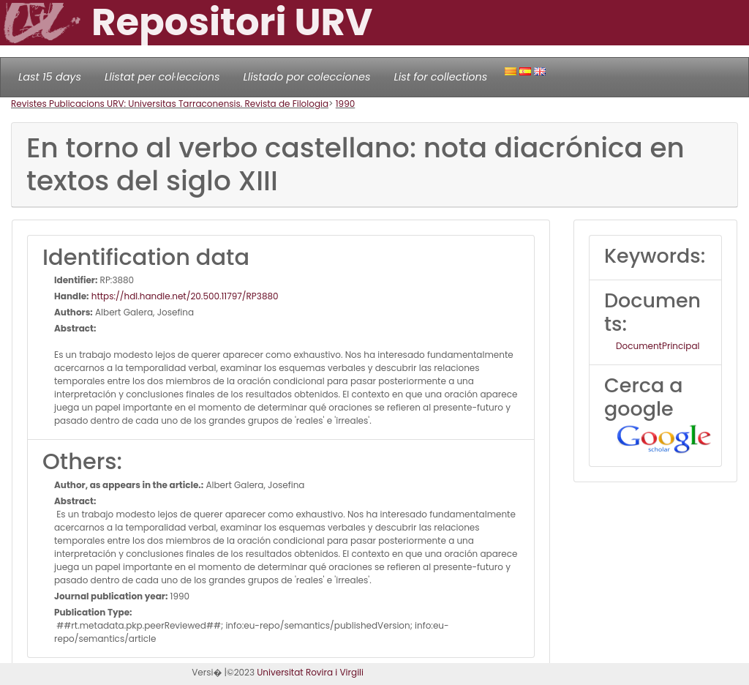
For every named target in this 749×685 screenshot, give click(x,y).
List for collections (440, 77)
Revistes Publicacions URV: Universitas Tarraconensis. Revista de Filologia (169, 103)
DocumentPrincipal (657, 346)
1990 (345, 103)
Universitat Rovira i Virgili (310, 672)
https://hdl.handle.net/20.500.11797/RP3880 (184, 296)
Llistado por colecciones (307, 77)
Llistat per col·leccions (162, 77)
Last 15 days (49, 77)
